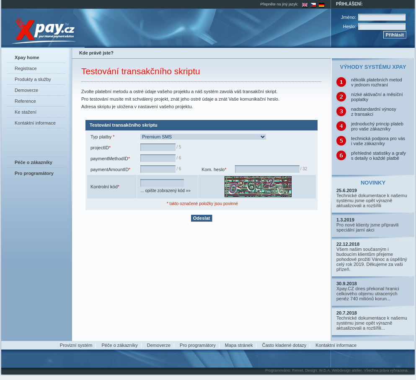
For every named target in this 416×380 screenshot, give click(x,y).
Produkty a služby (33, 79)
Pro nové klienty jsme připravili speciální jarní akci (367, 227)
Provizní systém (76, 345)
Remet (297, 370)
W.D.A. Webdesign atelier (340, 370)
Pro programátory (198, 345)
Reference (25, 101)
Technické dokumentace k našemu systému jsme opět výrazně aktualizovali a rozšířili (371, 200)
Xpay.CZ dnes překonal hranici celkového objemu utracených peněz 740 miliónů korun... (367, 293)
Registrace (26, 68)
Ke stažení (25, 112)
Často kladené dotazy (284, 345)
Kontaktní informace (35, 122)
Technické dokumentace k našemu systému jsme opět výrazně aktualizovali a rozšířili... (371, 323)
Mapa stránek (239, 345)
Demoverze (26, 90)
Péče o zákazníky (120, 345)
